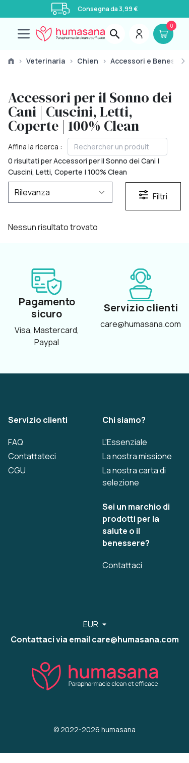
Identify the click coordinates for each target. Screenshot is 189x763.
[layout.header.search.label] (115, 34)
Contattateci (32, 456)
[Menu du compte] (139, 34)
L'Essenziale (124, 442)
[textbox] (117, 146)
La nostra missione (137, 456)
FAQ (15, 442)
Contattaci (122, 565)
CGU (17, 470)
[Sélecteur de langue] (94, 624)
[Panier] (163, 34)
